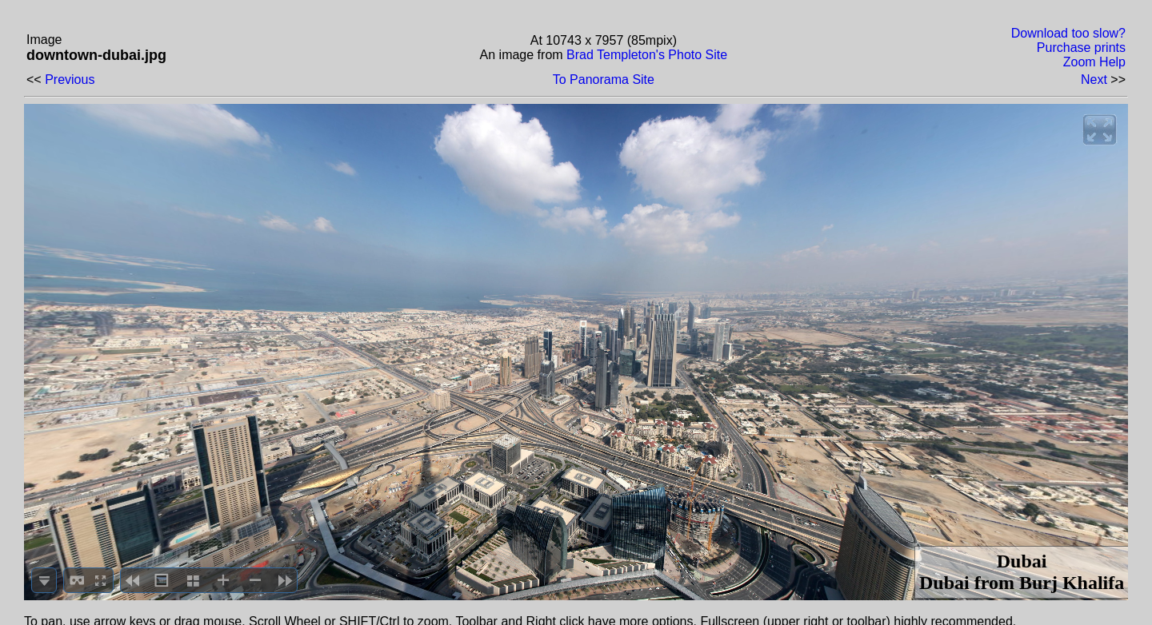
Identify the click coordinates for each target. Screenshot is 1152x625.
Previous (69, 79)
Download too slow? (1068, 33)
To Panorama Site (603, 79)
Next (1094, 79)
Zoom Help (1094, 62)
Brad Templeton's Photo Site (646, 55)
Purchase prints (1081, 47)
